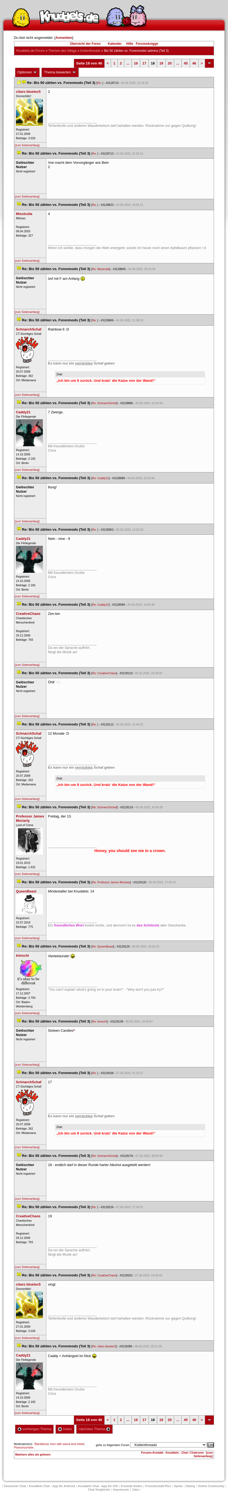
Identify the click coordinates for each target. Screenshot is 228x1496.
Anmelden (63, 38)
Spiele (178, 1486)
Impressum (121, 1489)
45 (186, 63)
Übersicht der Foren (85, 44)
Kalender (115, 44)
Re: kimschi (99, 1021)
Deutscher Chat (15, 1486)
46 (194, 63)
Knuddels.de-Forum (30, 51)
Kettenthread (90, 51)
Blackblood (41, 1444)
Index (65, 1429)
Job (135, 1489)
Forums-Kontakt (152, 1452)
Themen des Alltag (62, 51)
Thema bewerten (60, 72)
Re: (99, 82)
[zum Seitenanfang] (27, 145)
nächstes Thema (94, 1429)
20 (170, 63)
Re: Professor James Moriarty (111, 882)
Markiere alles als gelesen (33, 1454)
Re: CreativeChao (104, 673)
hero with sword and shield (67, 1444)
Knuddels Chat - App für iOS (98, 1486)
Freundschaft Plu (158, 1486)
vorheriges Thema (34, 1429)
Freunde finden (131, 1486)
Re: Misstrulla (101, 269)
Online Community (211, 1486)
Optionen (27, 72)
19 (161, 63)
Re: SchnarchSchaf (104, 403)
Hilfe (129, 44)
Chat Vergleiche (99, 1489)
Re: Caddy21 (100, 478)
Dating (190, 1486)
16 (136, 63)
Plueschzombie (23, 1447)
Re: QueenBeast (102, 946)
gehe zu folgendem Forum (112, 1445)
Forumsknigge (147, 44)
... (127, 63)
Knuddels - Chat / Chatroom (185, 1452)
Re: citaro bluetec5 (104, 1346)
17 (144, 63)
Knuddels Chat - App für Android (52, 1486)
